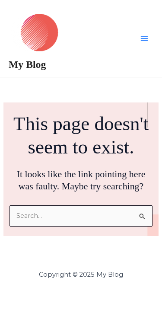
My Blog (27, 64)
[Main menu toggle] (144, 38)
